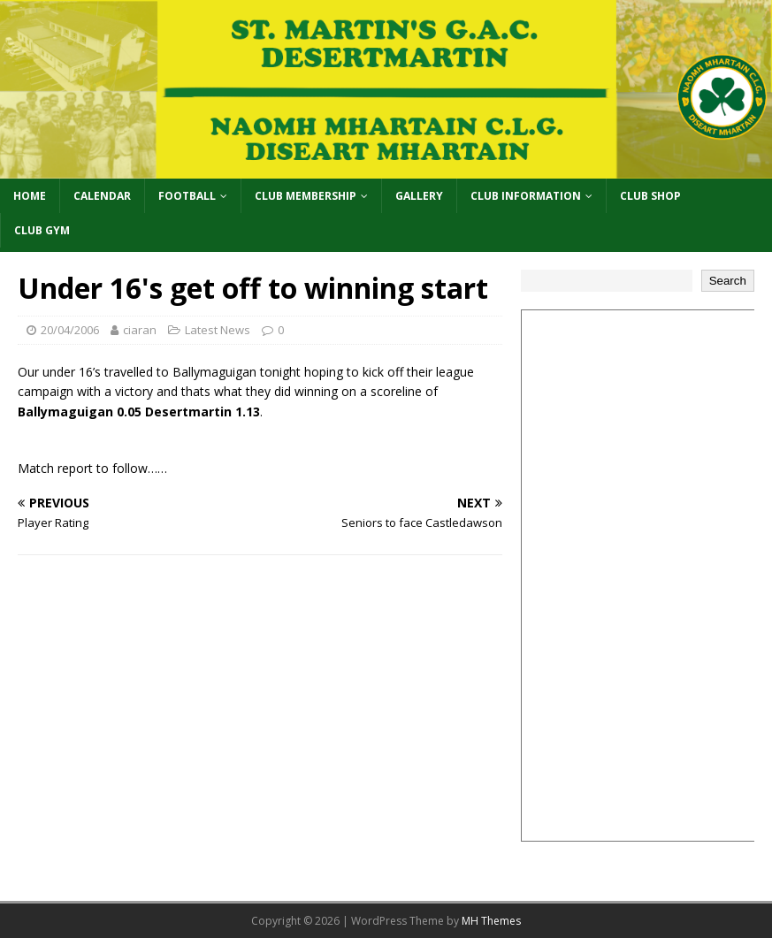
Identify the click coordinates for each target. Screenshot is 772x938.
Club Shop (650, 195)
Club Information (525, 195)
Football (187, 195)
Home (29, 195)
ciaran (140, 330)
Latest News (217, 330)
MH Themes (491, 920)
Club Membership (305, 195)
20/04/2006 (70, 330)
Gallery (419, 195)
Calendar (102, 195)
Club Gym (42, 230)
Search (727, 280)
